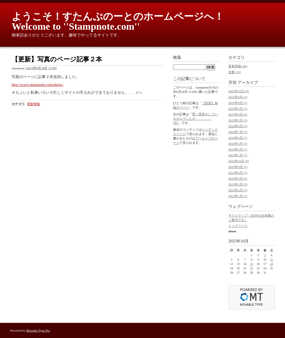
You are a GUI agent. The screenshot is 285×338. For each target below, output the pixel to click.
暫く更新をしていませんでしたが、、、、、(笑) (195, 118)
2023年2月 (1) (237, 190)
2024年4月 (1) (237, 137)
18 (271, 264)
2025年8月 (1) (237, 103)
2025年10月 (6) (238, 91)
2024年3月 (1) (237, 143)
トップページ (237, 225)
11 (271, 259)
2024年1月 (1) (237, 155)
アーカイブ (248, 82)
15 (251, 264)
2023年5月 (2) (237, 178)
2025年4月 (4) (237, 114)
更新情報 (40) (237, 66)
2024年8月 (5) (237, 126)
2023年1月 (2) (237, 196)
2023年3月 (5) (237, 184)
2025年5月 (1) (237, 108)
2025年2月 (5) (237, 120)
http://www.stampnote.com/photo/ (37, 84)
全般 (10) (234, 72)
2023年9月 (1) (237, 167)
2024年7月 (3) (237, 132)
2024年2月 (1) (237, 149)
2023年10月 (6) (238, 161)
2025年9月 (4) (237, 97)
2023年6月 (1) (237, 172)
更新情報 (33, 104)
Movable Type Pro (38, 330)
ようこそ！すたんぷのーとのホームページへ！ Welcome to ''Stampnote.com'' (123, 21)
